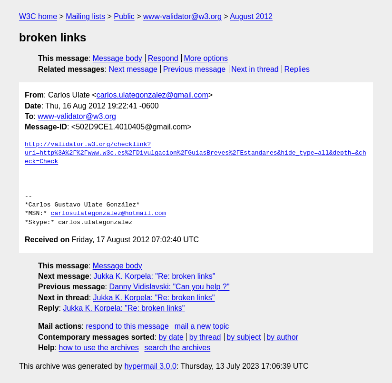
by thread (205, 337)
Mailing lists (85, 16)
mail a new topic (202, 326)
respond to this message (127, 326)
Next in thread (255, 69)
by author (282, 337)
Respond (163, 58)
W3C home (38, 16)
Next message (133, 69)
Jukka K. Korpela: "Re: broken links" (155, 276)
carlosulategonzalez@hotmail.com (108, 213)
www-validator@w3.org (182, 16)
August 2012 (251, 16)
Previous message (194, 69)
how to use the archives (99, 348)
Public (124, 16)
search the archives (178, 348)
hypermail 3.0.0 (150, 366)
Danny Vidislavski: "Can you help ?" (169, 287)
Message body (117, 58)
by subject (243, 337)
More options (206, 58)
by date (170, 337)
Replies (297, 69)
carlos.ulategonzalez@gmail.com (152, 95)
